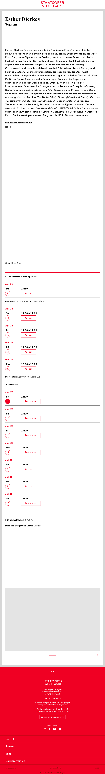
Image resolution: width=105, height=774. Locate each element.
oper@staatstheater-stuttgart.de (52, 705)
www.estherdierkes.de (18, 122)
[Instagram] (6, 127)
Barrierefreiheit (15, 761)
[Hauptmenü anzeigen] (3, 4)
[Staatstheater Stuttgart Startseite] (52, 4)
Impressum (11, 768)
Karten (28, 293)
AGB (97, 768)
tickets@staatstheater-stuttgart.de (52, 711)
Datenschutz (55, 768)
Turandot (9, 384)
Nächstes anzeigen (97, 655)
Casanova (10, 301)
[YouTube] (54, 729)
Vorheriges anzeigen (6, 655)
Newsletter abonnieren (51, 717)
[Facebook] (10, 127)
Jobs (8, 753)
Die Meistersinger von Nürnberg (20, 376)
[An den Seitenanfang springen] (53, 671)
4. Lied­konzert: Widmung (17, 276)
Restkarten (31, 401)
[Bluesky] (60, 729)
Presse (10, 746)
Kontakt (11, 739)
